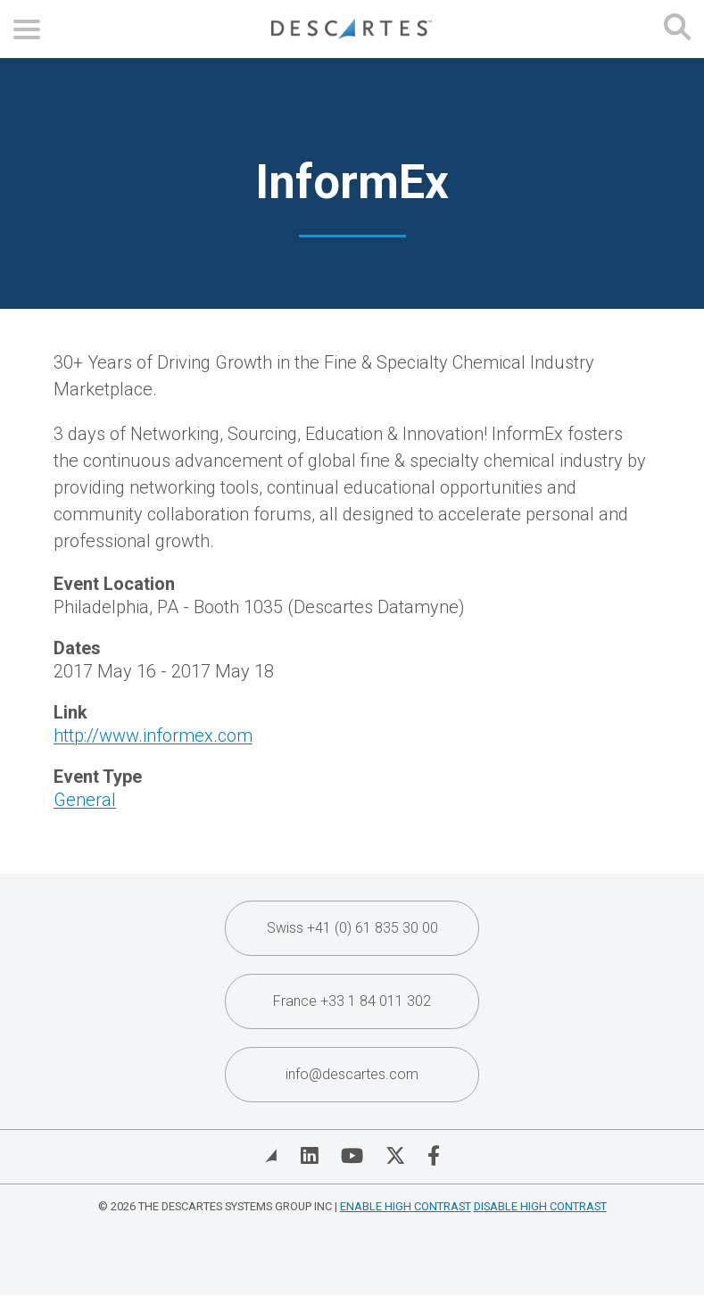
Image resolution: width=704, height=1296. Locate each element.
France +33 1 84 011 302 (352, 1001)
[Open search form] (677, 29)
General (85, 799)
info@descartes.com (352, 1074)
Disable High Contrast (540, 1206)
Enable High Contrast (405, 1206)
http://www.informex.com (153, 735)
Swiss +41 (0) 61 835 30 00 (352, 927)
